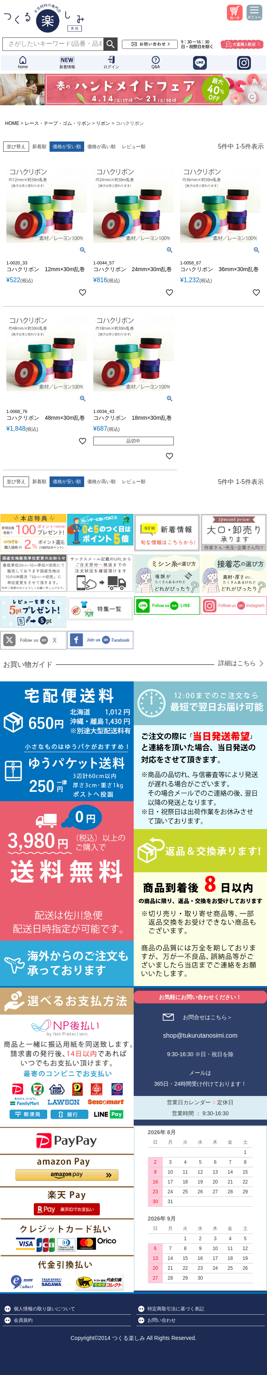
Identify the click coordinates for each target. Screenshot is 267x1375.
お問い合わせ (161, 1320)
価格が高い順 (101, 146)
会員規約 (23, 1320)
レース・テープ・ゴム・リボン (58, 123)
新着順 (39, 146)
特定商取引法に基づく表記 (175, 1309)
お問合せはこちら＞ (207, 1017)
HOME (12, 123)
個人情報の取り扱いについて (44, 1309)
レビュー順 (133, 146)
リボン (103, 123)
